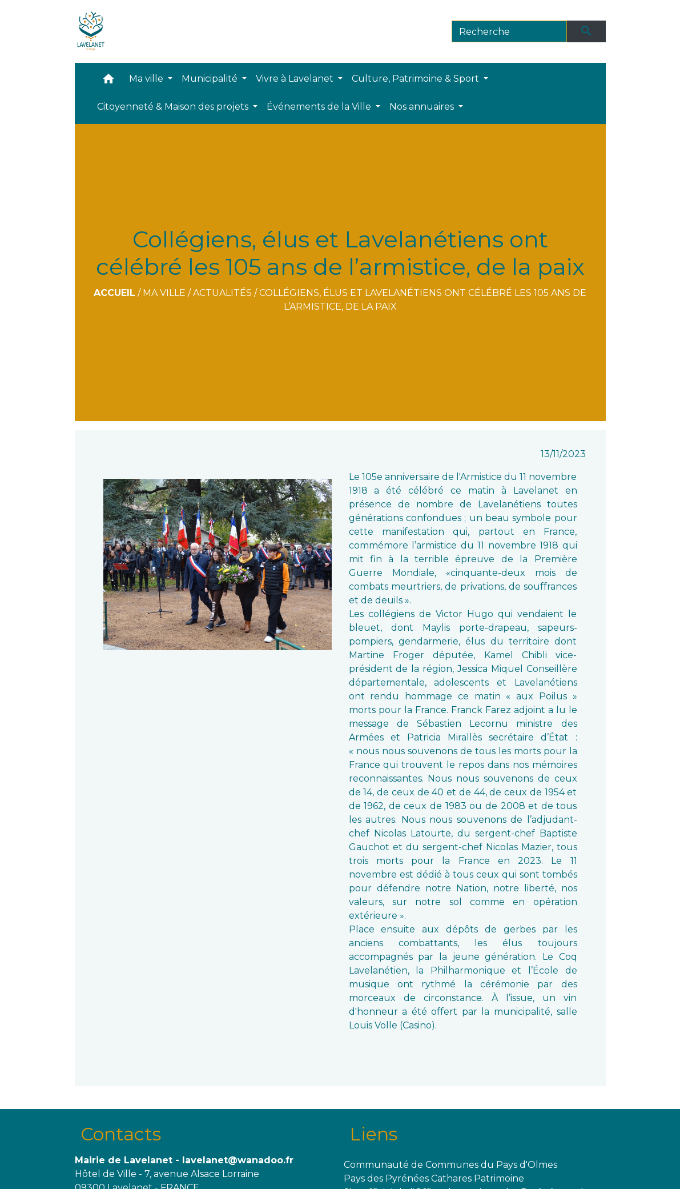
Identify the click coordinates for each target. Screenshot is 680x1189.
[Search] (510, 31)
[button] (108, 81)
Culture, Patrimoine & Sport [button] (416, 78)
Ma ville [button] (147, 78)
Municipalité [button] (211, 78)
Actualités (222, 292)
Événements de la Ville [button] (320, 106)
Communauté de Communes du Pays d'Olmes (450, 1164)
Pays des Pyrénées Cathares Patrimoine (434, 1178)
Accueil (114, 292)
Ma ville (164, 292)
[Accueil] (91, 31)
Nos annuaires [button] (422, 106)
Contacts (121, 1134)
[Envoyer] (586, 31)
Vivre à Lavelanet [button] (296, 78)
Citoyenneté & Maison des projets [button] (174, 106)
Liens (373, 1134)
